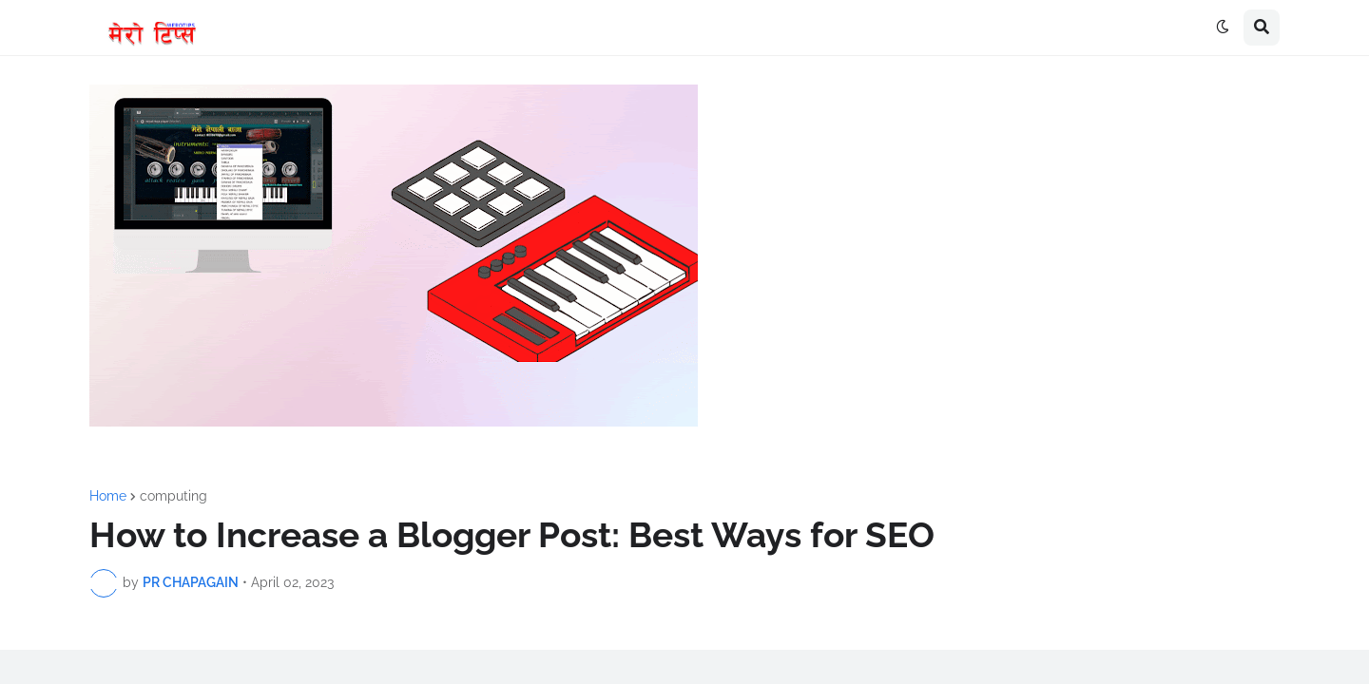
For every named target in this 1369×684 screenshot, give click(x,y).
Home (107, 496)
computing (173, 496)
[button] (1223, 28)
